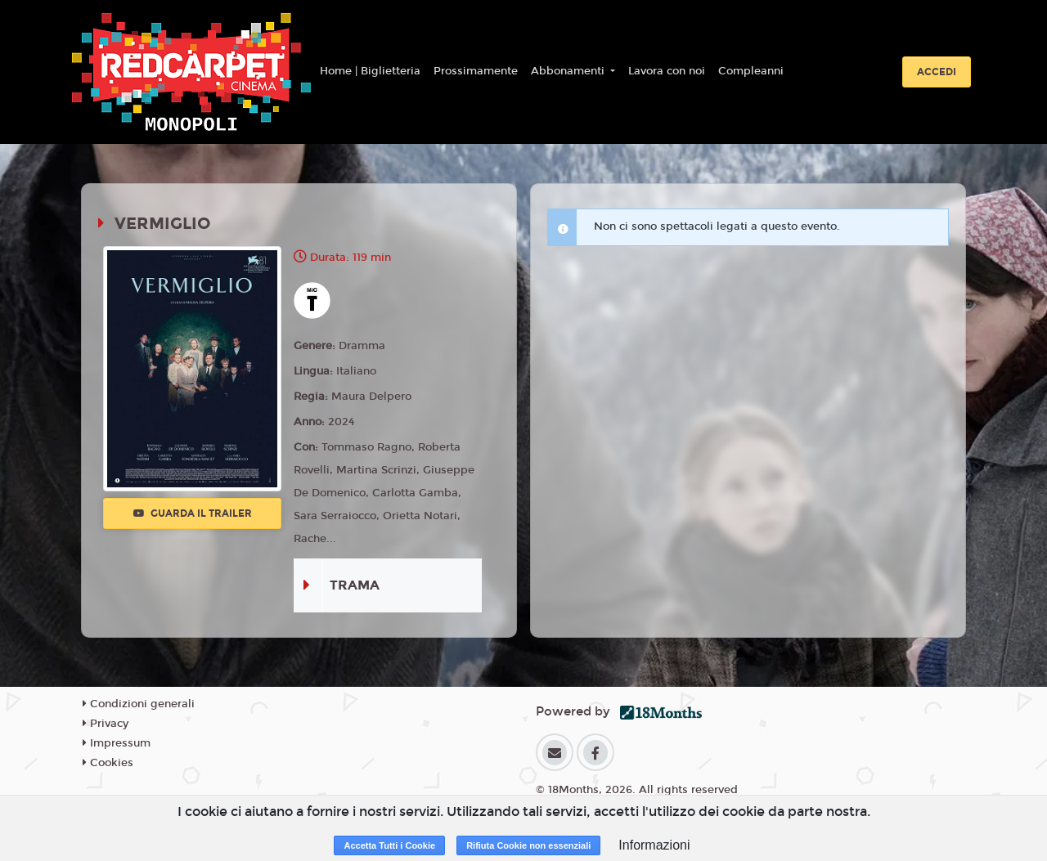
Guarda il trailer (192, 513)
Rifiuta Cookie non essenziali (528, 845)
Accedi (936, 72)
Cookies (108, 762)
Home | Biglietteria (370, 71)
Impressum (117, 743)
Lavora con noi (666, 71)
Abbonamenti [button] (569, 71)
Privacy (105, 723)
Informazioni (654, 845)
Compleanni (751, 71)
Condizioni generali (139, 704)
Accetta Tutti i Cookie (389, 845)
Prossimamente (476, 71)
